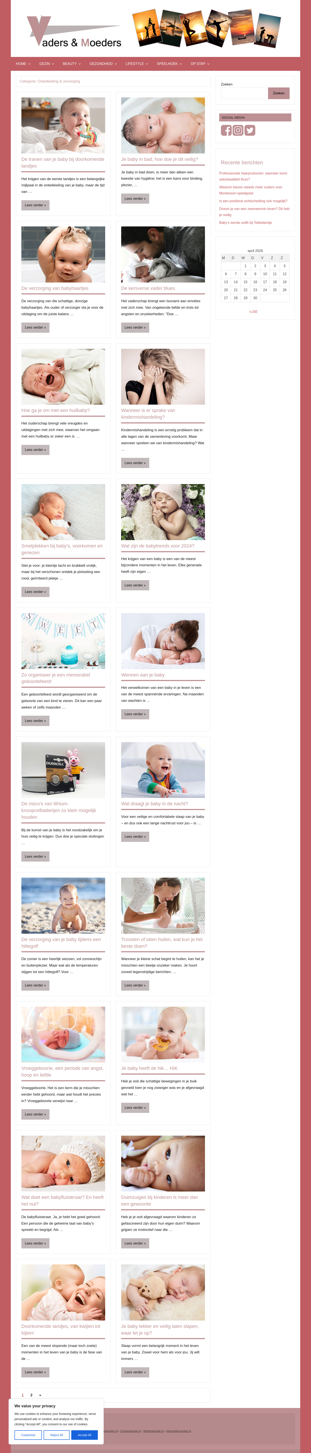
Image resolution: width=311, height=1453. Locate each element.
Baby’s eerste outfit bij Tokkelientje (245, 222)
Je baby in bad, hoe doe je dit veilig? (159, 159)
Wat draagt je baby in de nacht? (154, 803)
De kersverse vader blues (148, 288)
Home (23, 64)
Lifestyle (137, 64)
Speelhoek (169, 64)
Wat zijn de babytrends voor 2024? (157, 546)
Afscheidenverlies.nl (178, 1431)
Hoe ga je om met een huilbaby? (55, 410)
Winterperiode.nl (153, 1431)
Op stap (200, 64)
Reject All (56, 1435)
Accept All (84, 1435)
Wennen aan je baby (143, 675)
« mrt (253, 311)
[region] (56, 1421)
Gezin (46, 64)
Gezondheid (103, 64)
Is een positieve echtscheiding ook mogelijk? (253, 201)
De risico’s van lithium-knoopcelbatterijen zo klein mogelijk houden (58, 810)
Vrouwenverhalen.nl (105, 1431)
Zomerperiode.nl (130, 1431)
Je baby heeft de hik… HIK (149, 1068)
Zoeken (226, 84)
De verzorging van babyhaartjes (55, 288)
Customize (28, 1435)
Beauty (72, 64)
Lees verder (34, 205)
